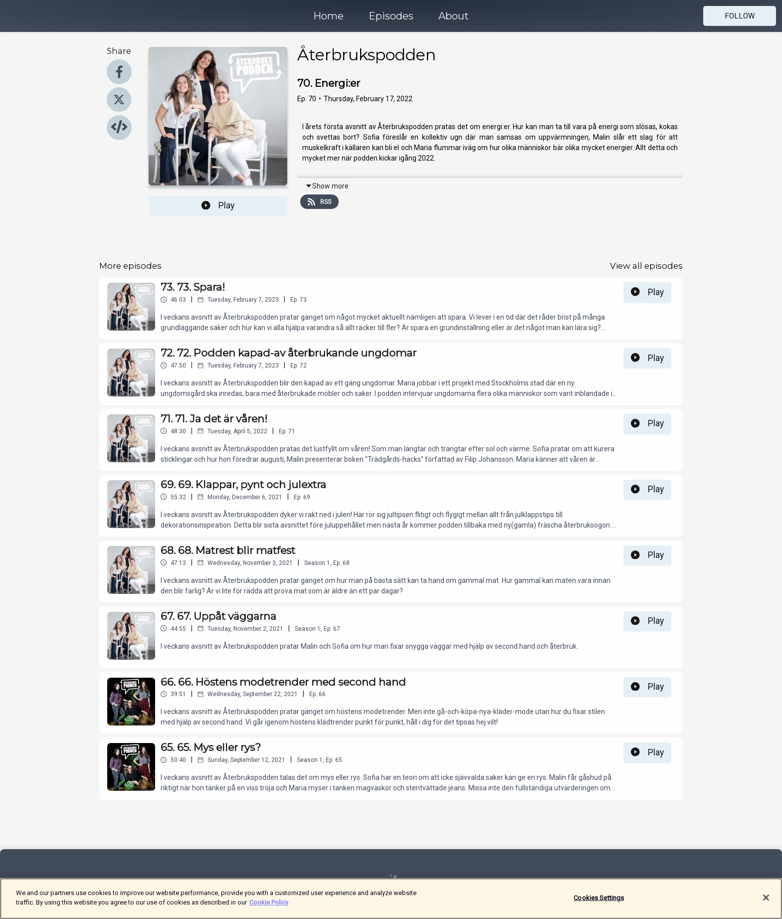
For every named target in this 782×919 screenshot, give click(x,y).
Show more (327, 186)
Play (217, 205)
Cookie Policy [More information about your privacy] (268, 902)
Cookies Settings (599, 898)
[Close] (766, 898)
